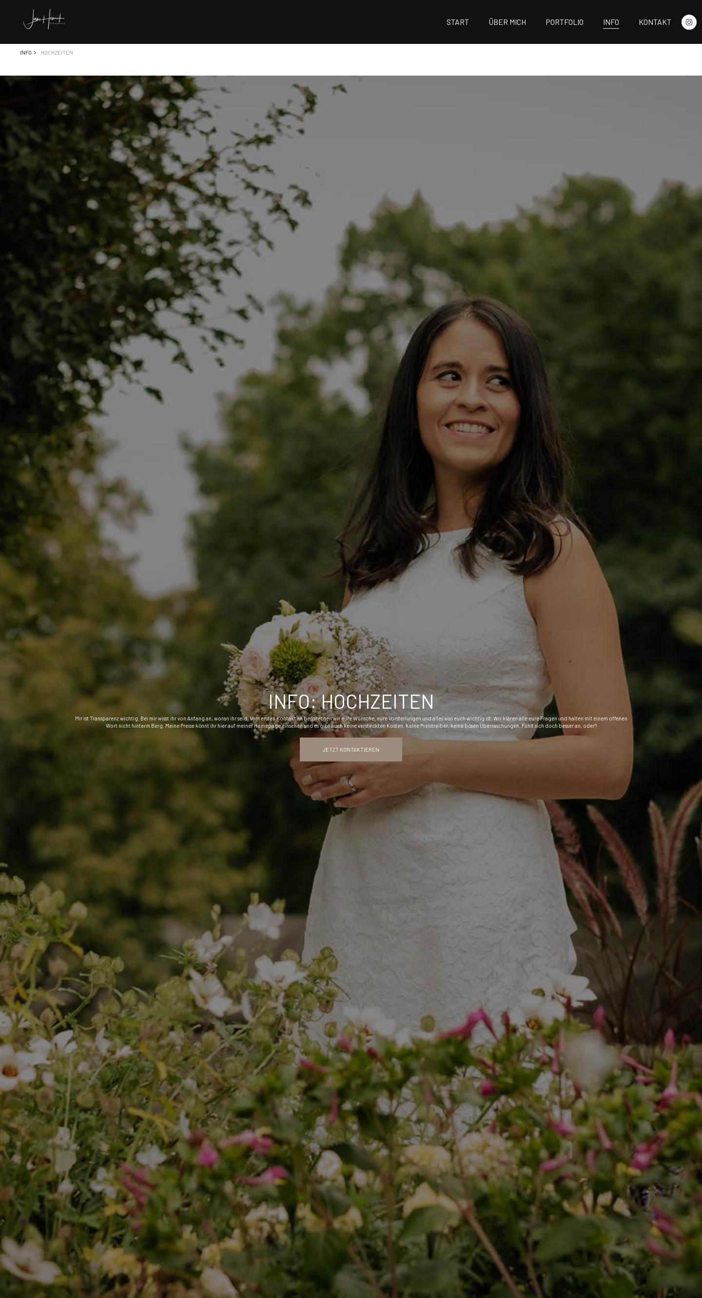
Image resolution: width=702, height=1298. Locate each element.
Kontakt (655, 21)
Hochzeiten (57, 52)
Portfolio (565, 21)
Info (611, 21)
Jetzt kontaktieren (351, 749)
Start (458, 21)
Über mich (507, 21)
